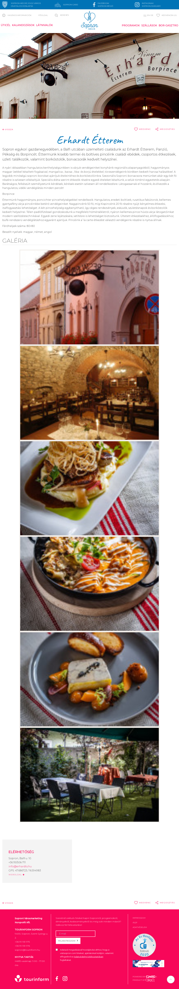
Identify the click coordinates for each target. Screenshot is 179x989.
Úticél (5, 25)
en (148, 15)
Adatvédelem (140, 927)
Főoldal (43, 15)
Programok (131, 25)
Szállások (149, 25)
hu (145, 15)
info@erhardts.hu (20, 866)
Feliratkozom (68, 940)
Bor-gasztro (168, 25)
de (152, 15)
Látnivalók (44, 25)
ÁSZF (135, 922)
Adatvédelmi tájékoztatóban (88, 956)
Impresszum (139, 918)
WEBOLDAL (17, 874)
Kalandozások (23, 25)
